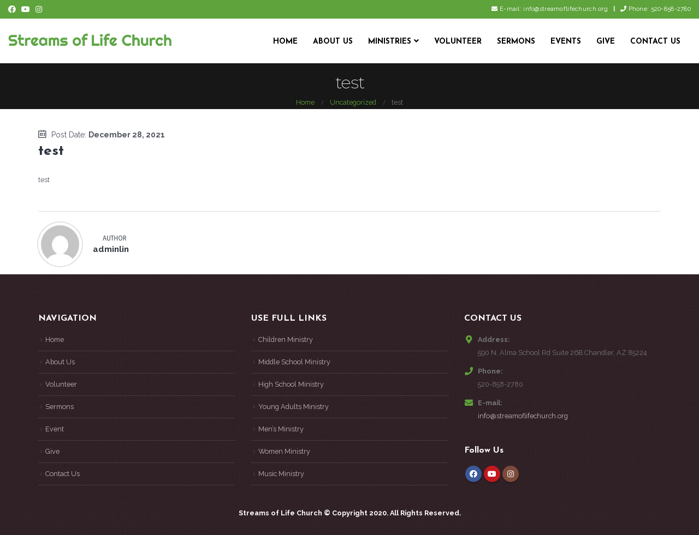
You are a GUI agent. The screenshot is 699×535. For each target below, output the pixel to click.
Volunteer (458, 42)
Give (605, 42)
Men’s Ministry (281, 429)
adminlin (111, 249)
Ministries (389, 42)
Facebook (473, 474)
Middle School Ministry (294, 362)
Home (285, 42)
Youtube (492, 474)
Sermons (516, 42)
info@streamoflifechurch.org (523, 416)
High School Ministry (291, 384)
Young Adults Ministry (293, 406)
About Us (333, 42)
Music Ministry (281, 474)
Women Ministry (284, 451)
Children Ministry (285, 339)
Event (54, 429)
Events (565, 42)
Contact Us (655, 42)
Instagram (510, 474)
